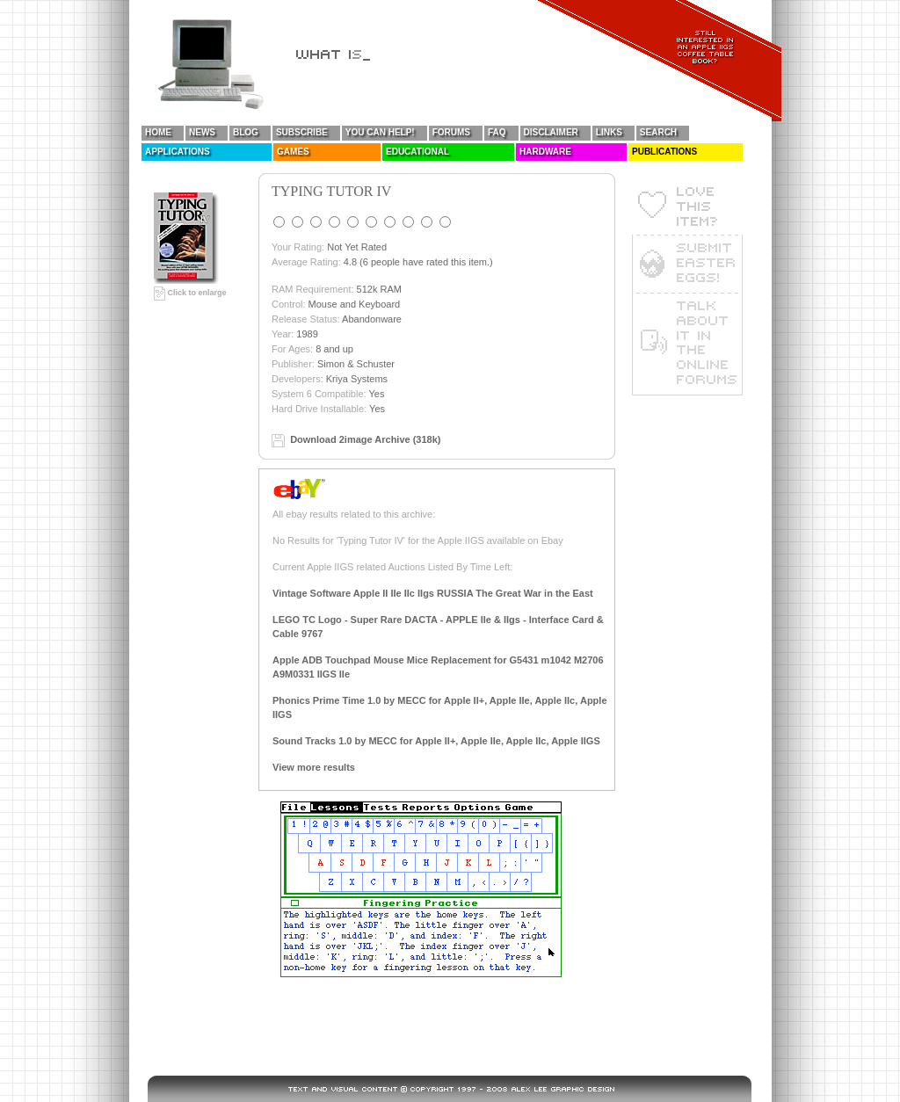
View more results (313, 767)
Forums (451, 132)
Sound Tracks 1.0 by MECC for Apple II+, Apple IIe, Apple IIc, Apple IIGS (436, 741)
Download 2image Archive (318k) (365, 439)
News (202, 132)
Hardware (545, 151)
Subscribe (302, 132)
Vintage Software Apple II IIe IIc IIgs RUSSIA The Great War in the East (432, 593)
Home (158, 132)
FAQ (497, 132)
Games (293, 151)
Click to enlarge (190, 292)
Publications (664, 151)
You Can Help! (380, 132)
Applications (177, 151)
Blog (245, 132)
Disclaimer (551, 132)
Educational (417, 151)
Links (609, 132)
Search (658, 132)
